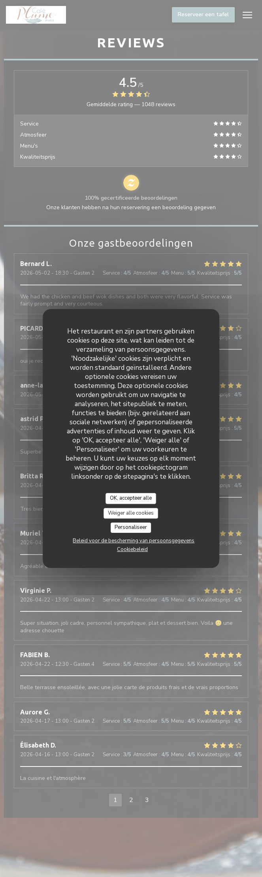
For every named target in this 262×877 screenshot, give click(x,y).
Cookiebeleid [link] (132, 549)
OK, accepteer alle (131, 498)
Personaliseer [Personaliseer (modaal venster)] (131, 527)
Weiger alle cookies (131, 513)
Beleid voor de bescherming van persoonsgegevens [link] (133, 540)
